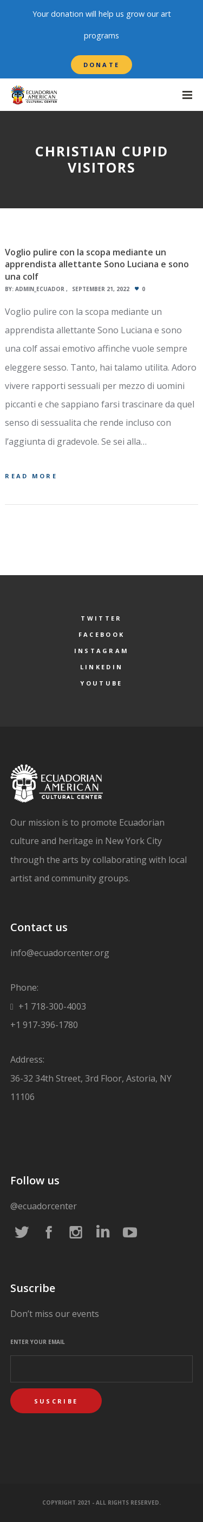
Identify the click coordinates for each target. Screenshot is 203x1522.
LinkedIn (101, 667)
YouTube (101, 683)
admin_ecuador (39, 289)
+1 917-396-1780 (44, 1025)
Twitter (101, 618)
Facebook (101, 634)
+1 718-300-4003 (51, 1006)
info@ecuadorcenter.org (59, 953)
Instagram (101, 651)
